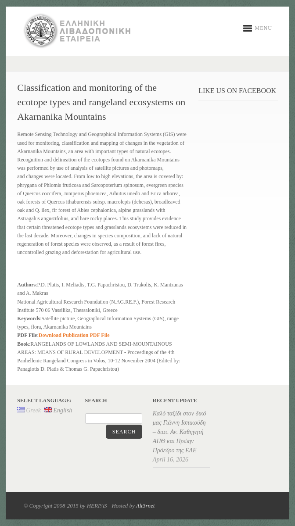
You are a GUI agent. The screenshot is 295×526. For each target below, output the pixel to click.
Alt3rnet (145, 505)
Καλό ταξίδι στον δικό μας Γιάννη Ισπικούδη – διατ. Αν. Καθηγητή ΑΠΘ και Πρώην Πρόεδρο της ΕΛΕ (179, 432)
